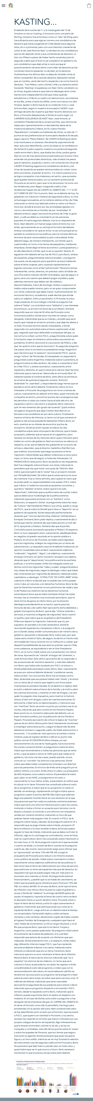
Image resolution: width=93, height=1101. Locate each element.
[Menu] (3, 5)
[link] (89, 5)
